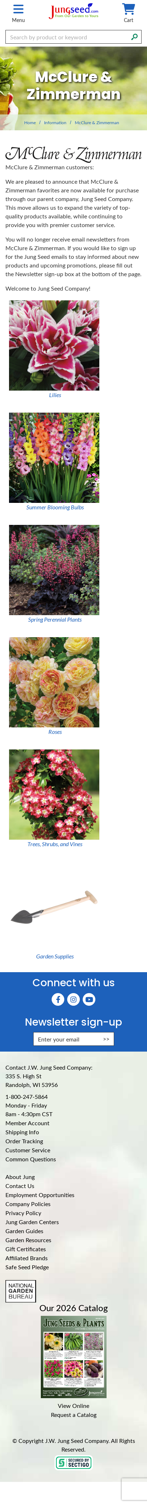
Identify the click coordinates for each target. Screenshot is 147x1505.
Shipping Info (22, 1132)
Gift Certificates (25, 1249)
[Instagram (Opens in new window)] (73, 999)
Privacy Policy (23, 1213)
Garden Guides (24, 1231)
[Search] (134, 36)
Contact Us (19, 1185)
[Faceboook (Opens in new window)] (58, 999)
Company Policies (28, 1204)
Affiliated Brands (26, 1258)
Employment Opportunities (39, 1195)
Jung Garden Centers (32, 1222)
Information (55, 122)
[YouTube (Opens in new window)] (89, 999)
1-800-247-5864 (26, 1096)
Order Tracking (24, 1141)
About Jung (20, 1176)
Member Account (27, 1123)
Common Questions (30, 1159)
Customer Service (27, 1150)
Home (30, 122)
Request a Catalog (73, 1414)
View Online (73, 1405)
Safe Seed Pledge (27, 1267)
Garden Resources (28, 1240)
